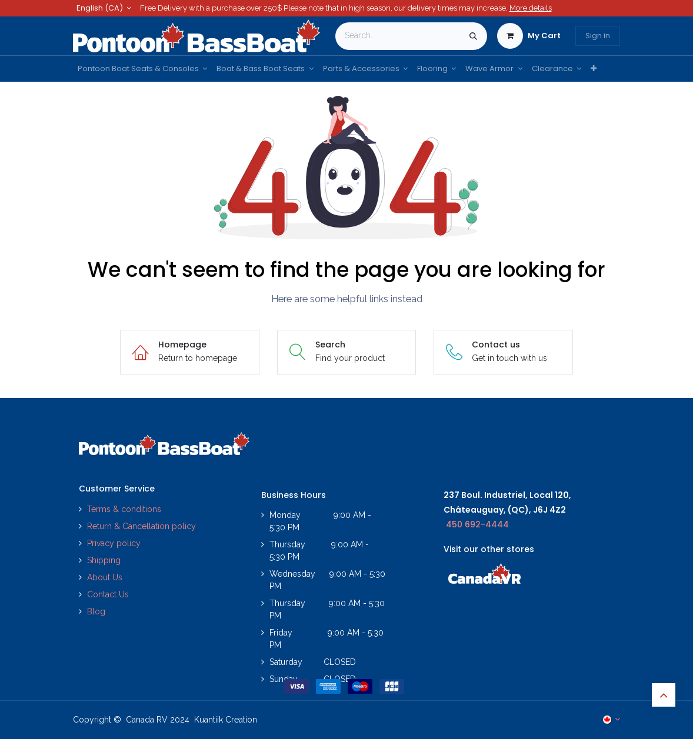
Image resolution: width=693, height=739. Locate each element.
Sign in (597, 35)
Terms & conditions (124, 509)
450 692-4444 (477, 524)
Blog (96, 611)
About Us (104, 577)
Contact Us (108, 594)
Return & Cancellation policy (141, 526)
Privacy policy (115, 543)
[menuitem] (142, 68)
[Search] (473, 36)
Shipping (104, 560)
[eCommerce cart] (528, 36)
